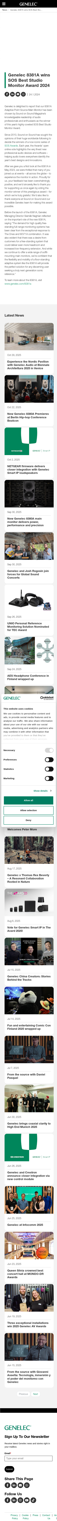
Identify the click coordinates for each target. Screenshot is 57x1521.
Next (35, 1393)
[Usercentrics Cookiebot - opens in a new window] (41, 698)
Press (35, 1515)
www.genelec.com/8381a (18, 283)
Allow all (28, 800)
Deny (28, 820)
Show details (41, 790)
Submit (9, 1469)
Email (8, 1453)
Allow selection (28, 810)
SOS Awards (11, 145)
